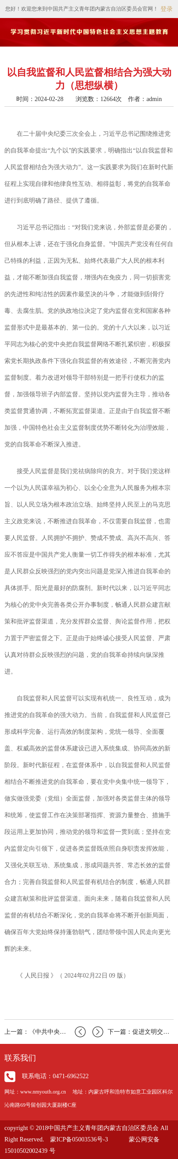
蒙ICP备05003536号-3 (79, 1139)
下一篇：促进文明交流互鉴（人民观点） (133, 1031)
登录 (166, 9)
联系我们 (20, 1058)
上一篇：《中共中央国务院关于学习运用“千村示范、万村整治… (45, 1031)
